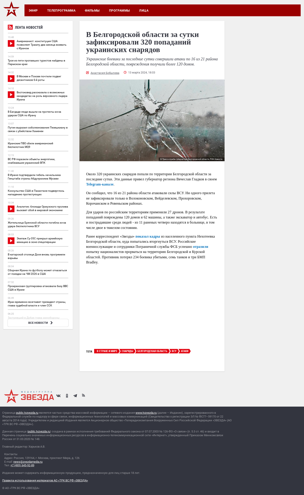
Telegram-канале (99, 184)
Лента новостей (25, 28)
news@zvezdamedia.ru (28, 461)
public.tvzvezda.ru (27, 412)
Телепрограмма (61, 10)
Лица (143, 10)
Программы (119, 10)
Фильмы (92, 10)
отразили (200, 247)
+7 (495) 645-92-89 (22, 465)
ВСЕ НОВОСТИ (41, 322)
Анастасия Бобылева (105, 73)
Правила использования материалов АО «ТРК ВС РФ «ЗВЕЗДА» (45, 480)
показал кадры (148, 236)
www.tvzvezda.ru (146, 412)
